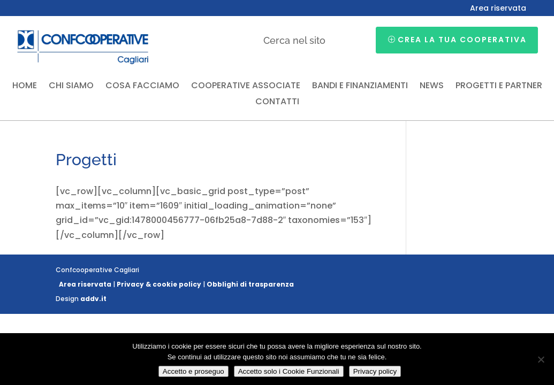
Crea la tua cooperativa (462, 39)
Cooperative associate (245, 86)
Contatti (277, 102)
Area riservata (498, 8)
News (432, 86)
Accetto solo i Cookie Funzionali (288, 371)
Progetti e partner (499, 86)
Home (24, 86)
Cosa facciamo (142, 86)
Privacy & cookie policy (159, 284)
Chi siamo (71, 86)
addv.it (93, 298)
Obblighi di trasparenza (250, 284)
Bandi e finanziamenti (360, 86)
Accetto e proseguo (193, 371)
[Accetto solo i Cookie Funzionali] (540, 359)
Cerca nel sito (294, 40)
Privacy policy (375, 371)
